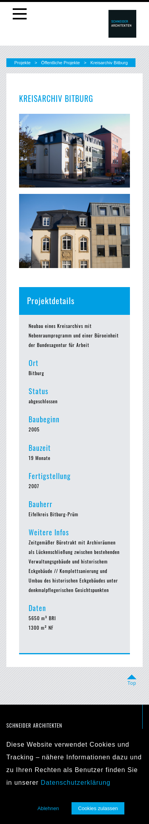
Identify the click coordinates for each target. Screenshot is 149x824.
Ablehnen (48, 808)
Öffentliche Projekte (60, 62)
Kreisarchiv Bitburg (109, 62)
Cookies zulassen (98, 808)
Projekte (22, 62)
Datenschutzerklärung (76, 782)
